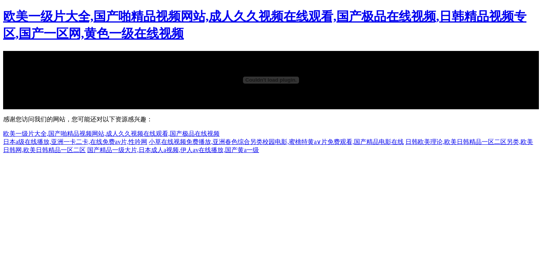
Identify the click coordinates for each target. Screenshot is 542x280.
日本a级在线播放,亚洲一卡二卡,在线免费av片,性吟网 (75, 141)
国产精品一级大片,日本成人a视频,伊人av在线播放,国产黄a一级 (173, 150)
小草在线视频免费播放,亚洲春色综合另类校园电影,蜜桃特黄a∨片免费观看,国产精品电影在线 (276, 141)
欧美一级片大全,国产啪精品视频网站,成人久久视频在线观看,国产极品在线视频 (111, 133)
